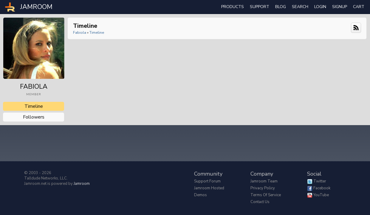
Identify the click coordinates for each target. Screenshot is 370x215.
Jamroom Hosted (209, 188)
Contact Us (260, 202)
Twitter (319, 181)
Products (232, 7)
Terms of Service (265, 195)
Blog (280, 7)
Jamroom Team (264, 181)
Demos (200, 195)
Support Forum (207, 181)
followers (33, 117)
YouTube (321, 195)
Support (259, 7)
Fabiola (79, 32)
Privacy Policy (262, 188)
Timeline (33, 106)
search (300, 7)
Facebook (321, 188)
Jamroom (82, 183)
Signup (339, 7)
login (320, 7)
